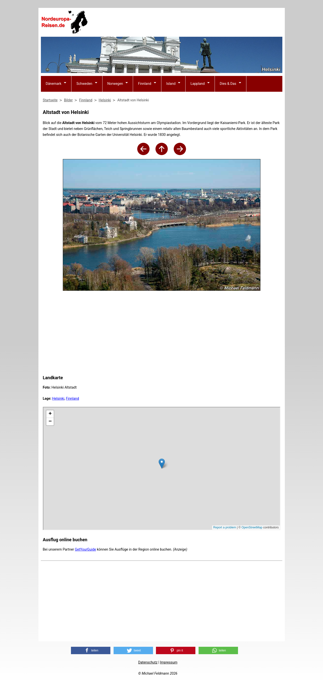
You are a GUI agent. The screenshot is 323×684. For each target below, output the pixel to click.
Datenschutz (147, 662)
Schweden (84, 84)
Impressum (168, 662)
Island (171, 84)
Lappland (197, 84)
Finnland (144, 84)
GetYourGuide (85, 549)
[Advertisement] (192, 22)
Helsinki (58, 398)
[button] (90, 650)
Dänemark (54, 84)
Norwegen (115, 84)
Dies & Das (228, 84)
